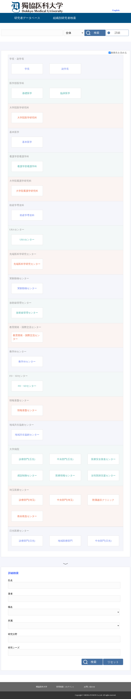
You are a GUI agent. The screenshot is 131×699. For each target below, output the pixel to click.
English (116, 10)
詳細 (117, 32)
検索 (96, 32)
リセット (113, 662)
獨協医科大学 (41, 687)
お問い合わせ (89, 687)
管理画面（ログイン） (65, 687)
